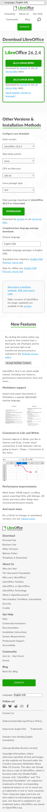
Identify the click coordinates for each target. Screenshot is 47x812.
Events (6, 661)
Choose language (11, 237)
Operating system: (12, 154)
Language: (10, 2)
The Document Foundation (16, 573)
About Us (24, 14)
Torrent (7, 263)
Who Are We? (10, 569)
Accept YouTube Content (18, 363)
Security (7, 604)
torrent (23, 68)
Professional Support (13, 641)
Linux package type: (13, 183)
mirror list (17, 263)
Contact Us (8, 713)
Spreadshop (35, 599)
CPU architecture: (12, 169)
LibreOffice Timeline (13, 582)
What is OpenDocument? (16, 595)
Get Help (37, 14)
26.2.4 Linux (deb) (23, 80)
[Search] (39, 19)
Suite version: (10, 139)
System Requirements (14, 637)
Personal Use (9, 540)
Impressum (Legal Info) (14, 729)
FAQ (5, 619)
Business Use (9, 545)
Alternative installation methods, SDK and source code (21, 290)
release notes (28, 519)
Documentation (11, 628)
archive (28, 306)
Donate (24, 27)
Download (10, 14)
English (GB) (36, 259)
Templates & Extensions (15, 558)
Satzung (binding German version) (20, 748)
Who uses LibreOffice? (14, 577)
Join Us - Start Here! (13, 656)
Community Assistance (14, 623)
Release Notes (10, 553)
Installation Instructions (15, 632)
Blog (27, 19)
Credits (6, 608)
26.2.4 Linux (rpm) (23, 63)
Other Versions (10, 549)
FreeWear (22, 599)
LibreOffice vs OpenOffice (16, 586)
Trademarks (36, 729)
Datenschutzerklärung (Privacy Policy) (22, 721)
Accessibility (9, 645)
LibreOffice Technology (15, 591)
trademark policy (11, 804)
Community (12, 19)
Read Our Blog (10, 672)
